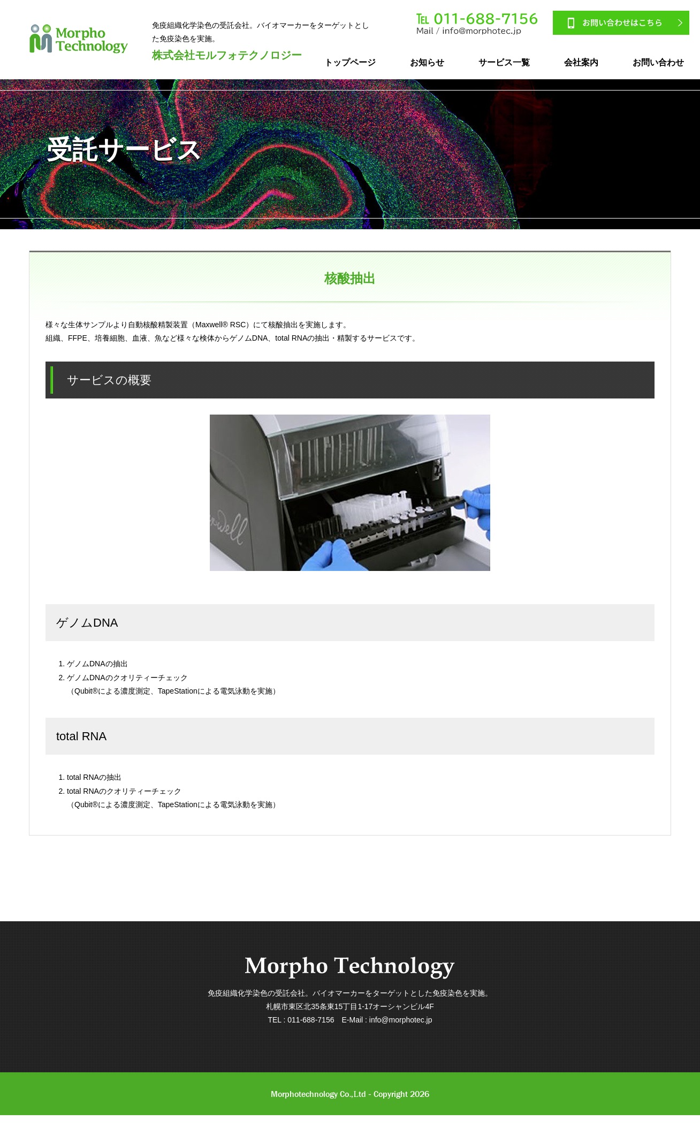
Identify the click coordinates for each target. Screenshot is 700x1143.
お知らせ (427, 62)
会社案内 (581, 62)
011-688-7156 (477, 24)
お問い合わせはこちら (621, 23)
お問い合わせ (658, 62)
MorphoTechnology (78, 39)
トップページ (350, 62)
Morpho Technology (350, 968)
